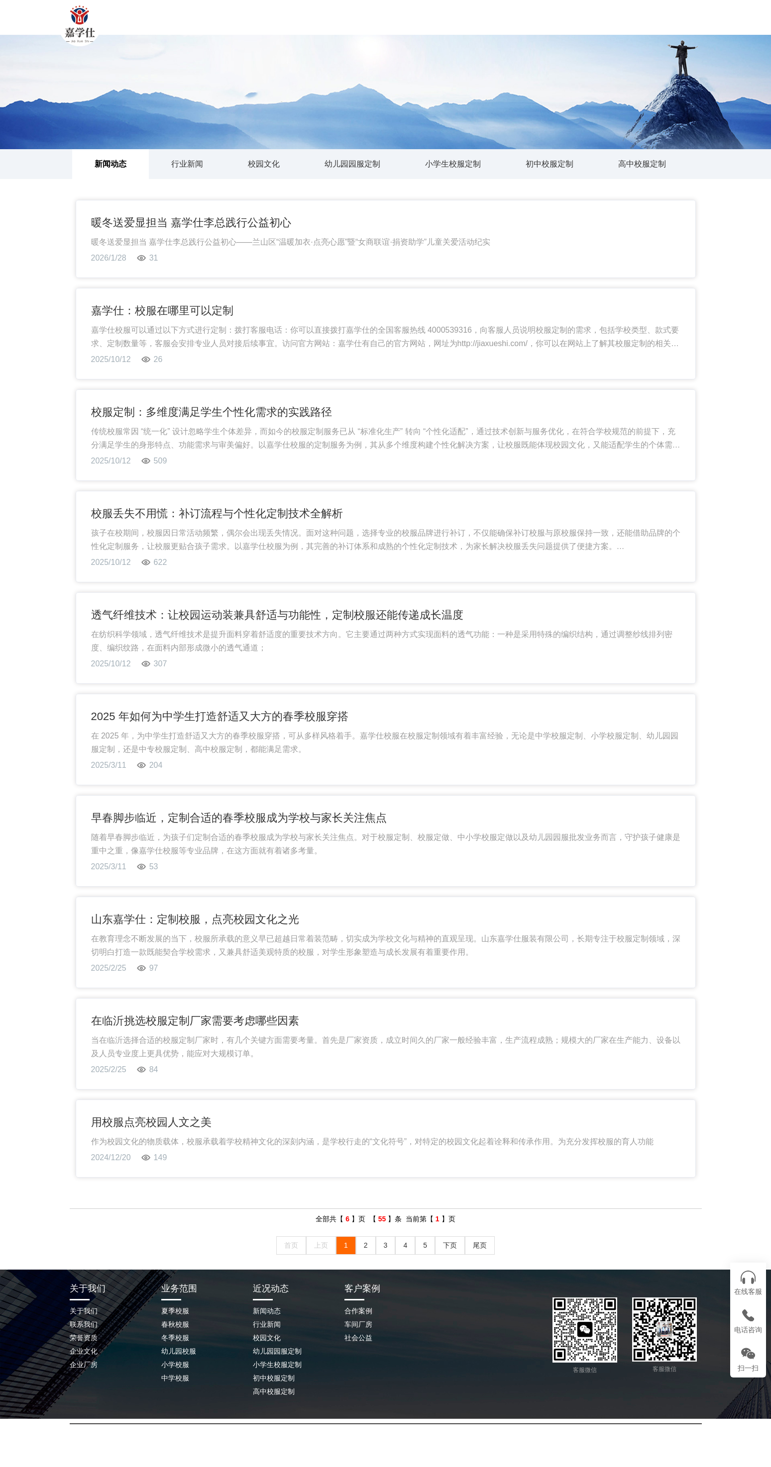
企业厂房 (84, 1365)
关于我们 (321, 27)
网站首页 (256, 27)
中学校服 (175, 1378)
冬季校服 (175, 1338)
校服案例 (386, 27)
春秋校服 (175, 1324)
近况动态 (271, 1288)
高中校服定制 (642, 164)
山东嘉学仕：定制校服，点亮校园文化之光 (195, 919)
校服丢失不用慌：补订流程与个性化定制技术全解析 (217, 513)
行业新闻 (187, 164)
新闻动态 (450, 27)
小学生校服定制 (453, 164)
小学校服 (175, 1365)
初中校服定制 (549, 164)
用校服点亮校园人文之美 (151, 1122)
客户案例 (362, 1288)
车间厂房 (358, 1324)
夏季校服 (175, 1311)
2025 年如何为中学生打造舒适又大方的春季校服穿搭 (219, 716)
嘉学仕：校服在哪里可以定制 (162, 310)
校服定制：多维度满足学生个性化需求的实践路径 (211, 412)
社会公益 (358, 1338)
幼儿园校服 (178, 1351)
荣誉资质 (84, 1338)
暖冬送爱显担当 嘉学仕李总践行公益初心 (191, 222)
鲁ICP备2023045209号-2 (476, 1447)
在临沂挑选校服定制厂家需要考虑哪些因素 (195, 1020)
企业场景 (515, 27)
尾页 (480, 1245)
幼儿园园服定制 (352, 164)
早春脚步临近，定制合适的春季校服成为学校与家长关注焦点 (239, 818)
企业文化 (84, 1351)
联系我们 (580, 27)
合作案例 (358, 1311)
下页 (450, 1245)
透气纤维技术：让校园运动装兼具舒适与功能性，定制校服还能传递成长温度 (277, 615)
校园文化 (264, 164)
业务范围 (179, 1288)
